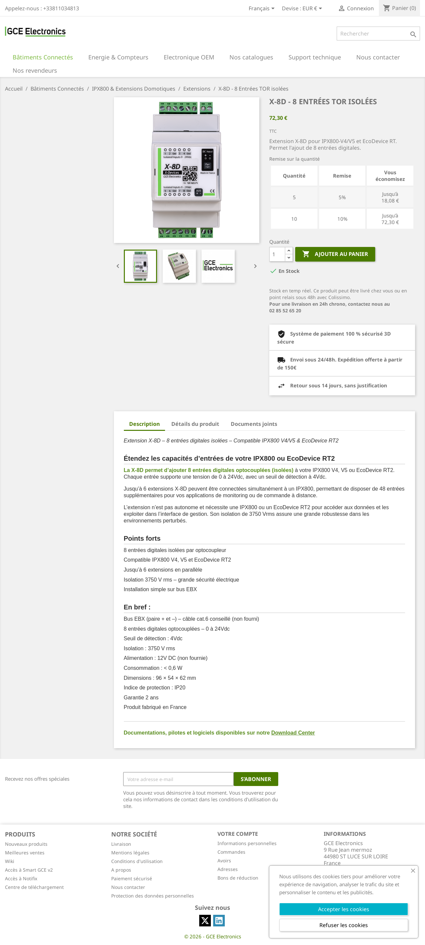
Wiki (9, 861)
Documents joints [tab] (254, 424)
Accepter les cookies (343, 909)
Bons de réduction (237, 878)
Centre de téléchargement (34, 887)
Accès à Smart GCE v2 (29, 870)
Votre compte (237, 833)
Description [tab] (144, 424)
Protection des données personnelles (152, 896)
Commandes (231, 852)
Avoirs (224, 860)
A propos (121, 870)
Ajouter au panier (335, 254)
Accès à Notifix (21, 878)
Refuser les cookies (343, 925)
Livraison (121, 844)
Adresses (227, 869)
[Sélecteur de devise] (313, 9)
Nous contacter (128, 887)
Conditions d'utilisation (137, 861)
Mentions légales (130, 852)
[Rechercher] (378, 33)
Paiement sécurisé (131, 878)
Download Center (293, 733)
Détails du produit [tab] (195, 424)
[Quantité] (277, 254)
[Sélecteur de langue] (263, 9)
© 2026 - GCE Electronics (212, 936)
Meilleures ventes (24, 852)
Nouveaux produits (26, 844)
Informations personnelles (247, 843)
